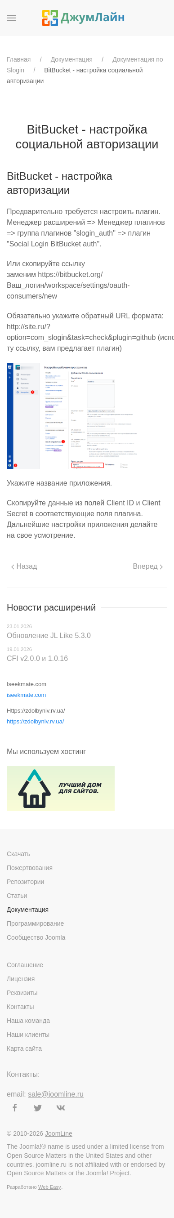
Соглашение (25, 964)
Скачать (19, 853)
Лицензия (21, 978)
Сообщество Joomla (36, 937)
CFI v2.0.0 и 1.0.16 (37, 658)
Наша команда (28, 1020)
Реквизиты (22, 992)
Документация (72, 59)
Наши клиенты (28, 1034)
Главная (19, 59)
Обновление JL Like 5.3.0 (49, 635)
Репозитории (25, 881)
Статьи (17, 895)
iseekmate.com (26, 695)
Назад (24, 566)
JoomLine (58, 1133)
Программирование (35, 923)
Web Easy (49, 1187)
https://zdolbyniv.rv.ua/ (35, 721)
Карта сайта (24, 1048)
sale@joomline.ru (56, 1094)
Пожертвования (30, 867)
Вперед (148, 566)
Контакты (20, 1006)
